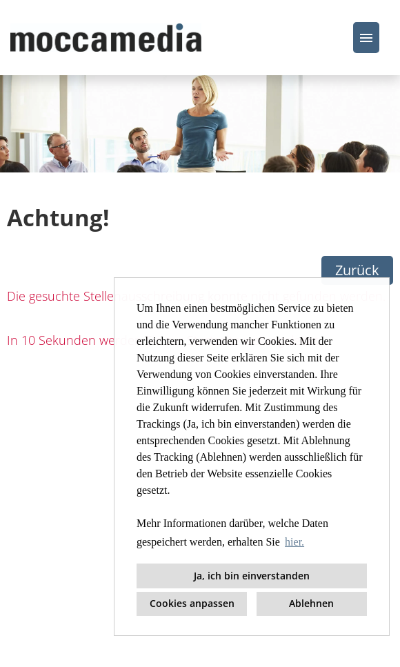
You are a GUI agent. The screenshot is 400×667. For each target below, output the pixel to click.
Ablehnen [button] (311, 603)
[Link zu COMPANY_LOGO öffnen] (105, 37)
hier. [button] (294, 542)
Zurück (357, 270)
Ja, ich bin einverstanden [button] (252, 575)
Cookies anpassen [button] (192, 603)
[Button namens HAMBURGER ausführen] (366, 37)
